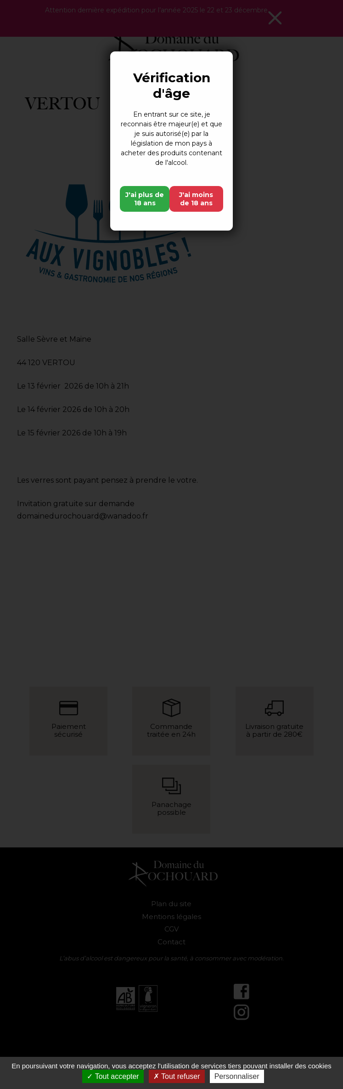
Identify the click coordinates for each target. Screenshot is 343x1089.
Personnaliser (236, 1076)
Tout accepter (113, 1076)
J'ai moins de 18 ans (196, 199)
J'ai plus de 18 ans (144, 199)
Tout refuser (176, 1076)
